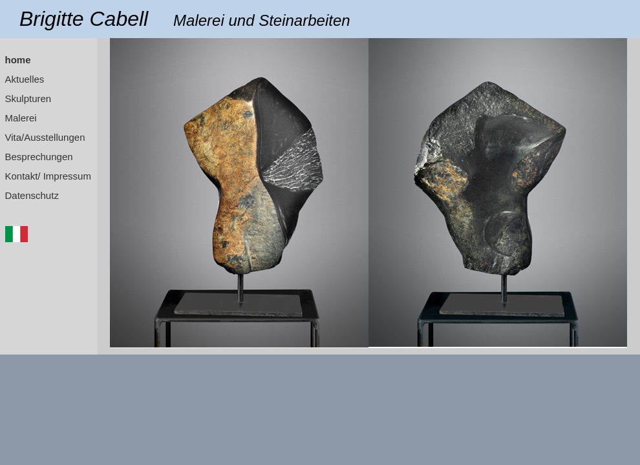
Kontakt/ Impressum (48, 175)
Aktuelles (25, 79)
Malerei (21, 117)
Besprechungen (39, 156)
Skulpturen (28, 98)
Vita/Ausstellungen (45, 137)
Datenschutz (32, 195)
